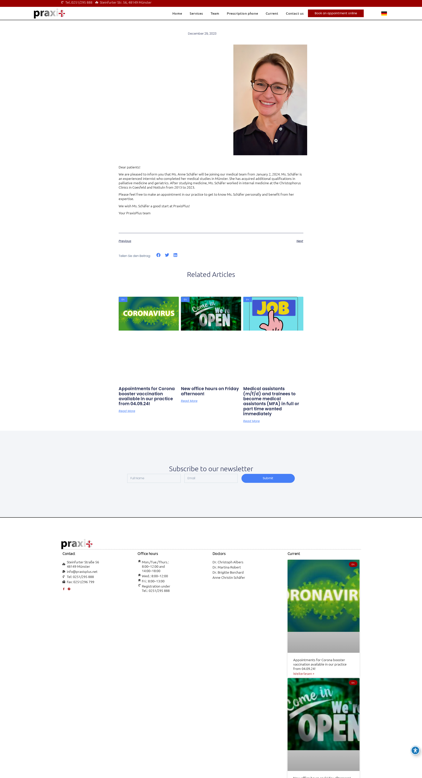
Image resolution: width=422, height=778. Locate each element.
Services (196, 13)
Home (177, 13)
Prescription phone (242, 13)
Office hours (147, 553)
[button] (158, 255)
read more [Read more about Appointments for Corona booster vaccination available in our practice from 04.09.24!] (127, 411)
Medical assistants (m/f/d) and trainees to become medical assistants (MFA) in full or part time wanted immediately (271, 401)
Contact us (295, 13)
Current (272, 13)
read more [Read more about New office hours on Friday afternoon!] (189, 401)
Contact (68, 553)
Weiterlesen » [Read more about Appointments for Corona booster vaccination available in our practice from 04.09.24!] (303, 673)
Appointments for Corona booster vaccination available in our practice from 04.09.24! (147, 396)
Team (215, 13)
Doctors (219, 553)
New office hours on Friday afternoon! (210, 391)
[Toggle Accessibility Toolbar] (415, 750)
